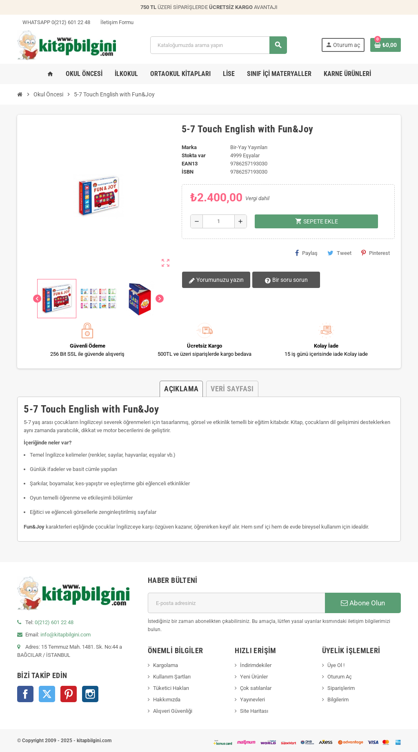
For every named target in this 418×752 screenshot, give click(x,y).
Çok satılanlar (255, 688)
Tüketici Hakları (171, 688)
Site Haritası (254, 711)
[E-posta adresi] (236, 603)
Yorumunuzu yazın (215, 280)
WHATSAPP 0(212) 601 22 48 (53, 22)
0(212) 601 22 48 (54, 622)
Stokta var (194, 155)
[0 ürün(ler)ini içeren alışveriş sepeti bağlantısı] (385, 45)
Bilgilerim (338, 699)
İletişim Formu (114, 22)
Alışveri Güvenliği (172, 711)
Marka (189, 147)
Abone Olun (363, 603)
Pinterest (375, 253)
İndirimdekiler (255, 665)
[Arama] (218, 45)
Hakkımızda (166, 699)
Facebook (25, 694)
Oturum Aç (339, 677)
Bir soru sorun (283, 280)
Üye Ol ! (336, 665)
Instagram (90, 694)
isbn (187, 172)
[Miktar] (218, 221)
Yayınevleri (252, 699)
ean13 (190, 164)
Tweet (339, 253)
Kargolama (165, 665)
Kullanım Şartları (172, 677)
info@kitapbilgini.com (65, 635)
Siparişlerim (341, 688)
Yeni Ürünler (254, 677)
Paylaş (306, 253)
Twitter (47, 694)
